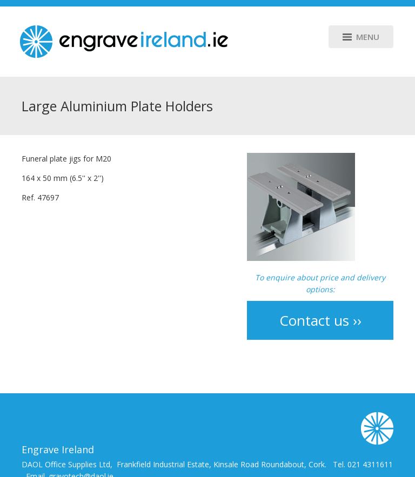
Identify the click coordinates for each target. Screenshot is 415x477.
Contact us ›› (320, 320)
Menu (361, 36)
